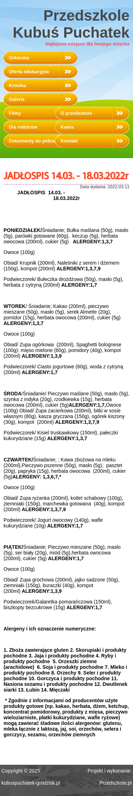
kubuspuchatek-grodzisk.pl (30, 783)
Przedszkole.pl (115, 783)
